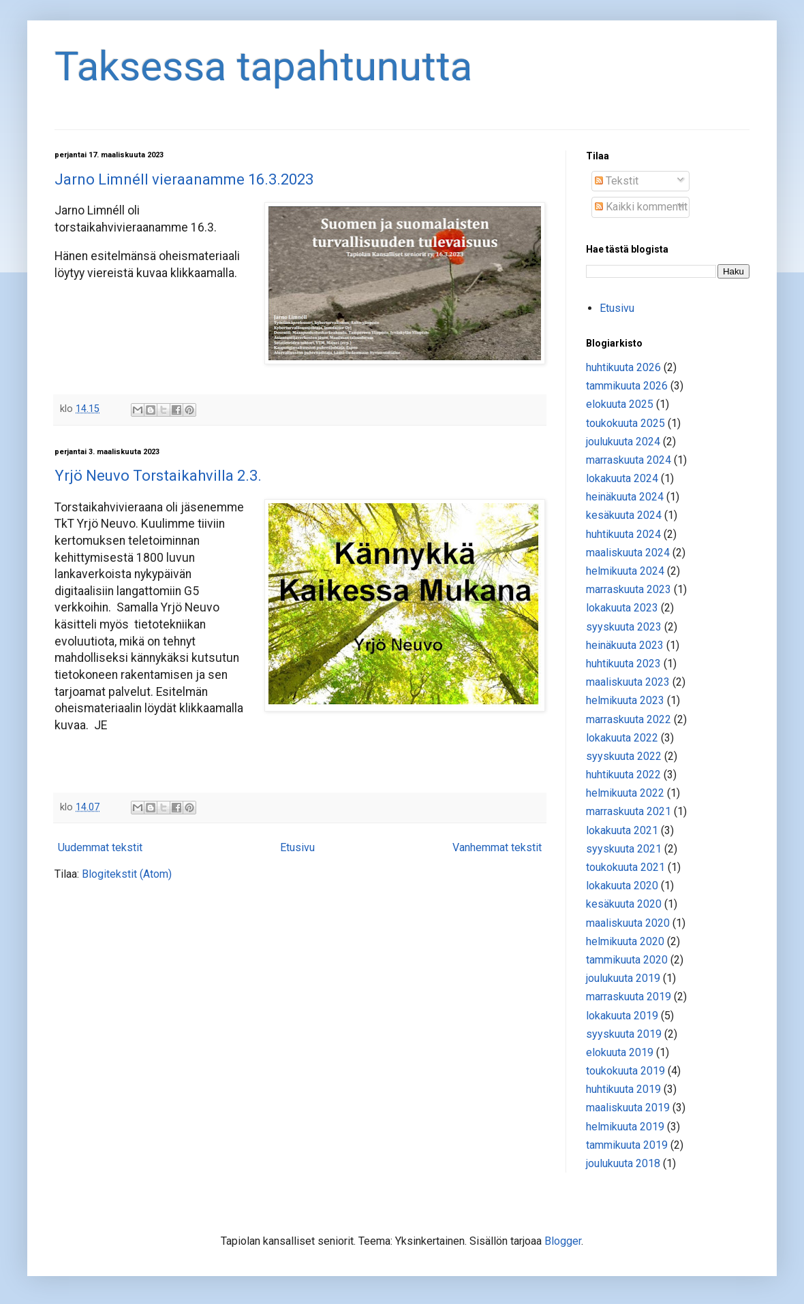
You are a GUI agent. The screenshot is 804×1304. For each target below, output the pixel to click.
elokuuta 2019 (619, 1052)
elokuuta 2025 (619, 404)
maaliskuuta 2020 (628, 923)
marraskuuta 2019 (628, 996)
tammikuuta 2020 (627, 959)
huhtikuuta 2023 (623, 663)
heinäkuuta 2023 (625, 645)
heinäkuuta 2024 (625, 496)
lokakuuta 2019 (622, 1015)
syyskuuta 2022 (624, 756)
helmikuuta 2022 (625, 792)
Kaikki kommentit (641, 206)
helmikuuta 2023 (625, 700)
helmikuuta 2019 (625, 1126)
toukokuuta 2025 (625, 423)
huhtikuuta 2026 (623, 367)
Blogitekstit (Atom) (127, 874)
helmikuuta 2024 (625, 570)
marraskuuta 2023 (628, 589)
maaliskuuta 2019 (628, 1107)
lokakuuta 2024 (622, 478)
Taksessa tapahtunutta (263, 66)
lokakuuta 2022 (622, 737)
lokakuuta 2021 (622, 830)
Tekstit (616, 180)
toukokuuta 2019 (625, 1070)
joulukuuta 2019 (623, 978)
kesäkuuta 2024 (624, 515)
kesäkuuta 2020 (624, 903)
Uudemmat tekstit (100, 847)
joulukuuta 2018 (623, 1163)
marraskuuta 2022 (628, 719)
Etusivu (297, 847)
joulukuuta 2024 (623, 441)
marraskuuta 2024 (628, 460)
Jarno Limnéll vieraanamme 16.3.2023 (184, 179)
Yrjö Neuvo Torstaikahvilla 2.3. (158, 475)
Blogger (562, 1241)
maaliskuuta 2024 (628, 552)
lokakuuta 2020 (622, 885)
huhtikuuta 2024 (623, 534)
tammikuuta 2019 (627, 1145)
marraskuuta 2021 (628, 811)
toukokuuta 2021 (625, 867)
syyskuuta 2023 (624, 626)
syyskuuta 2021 (624, 848)
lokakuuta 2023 (622, 607)
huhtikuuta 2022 (623, 774)
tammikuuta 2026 (627, 385)
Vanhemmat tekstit (497, 847)
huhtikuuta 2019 (623, 1089)
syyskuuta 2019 (624, 1034)
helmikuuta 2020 (625, 941)
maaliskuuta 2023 (628, 681)
